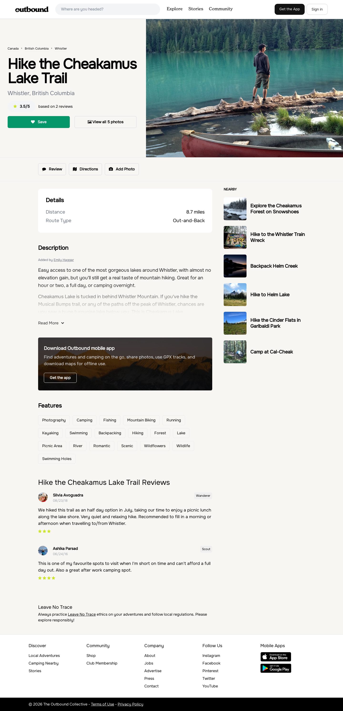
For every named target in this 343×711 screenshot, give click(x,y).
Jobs (148, 663)
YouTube (210, 686)
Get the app (60, 377)
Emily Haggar (64, 260)
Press (149, 678)
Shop (91, 655)
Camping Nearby (44, 663)
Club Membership (101, 663)
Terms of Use (102, 704)
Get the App (289, 9)
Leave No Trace (82, 614)
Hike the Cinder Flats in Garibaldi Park (275, 323)
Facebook (211, 663)
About (149, 655)
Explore (175, 9)
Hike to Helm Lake (269, 295)
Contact (151, 686)
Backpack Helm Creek (274, 266)
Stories (195, 9)
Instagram (211, 655)
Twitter (208, 678)
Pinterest (210, 670)
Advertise (152, 670)
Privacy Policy (130, 704)
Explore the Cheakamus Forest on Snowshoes (276, 209)
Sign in (317, 9)
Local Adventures (44, 655)
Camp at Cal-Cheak (271, 352)
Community (221, 9)
